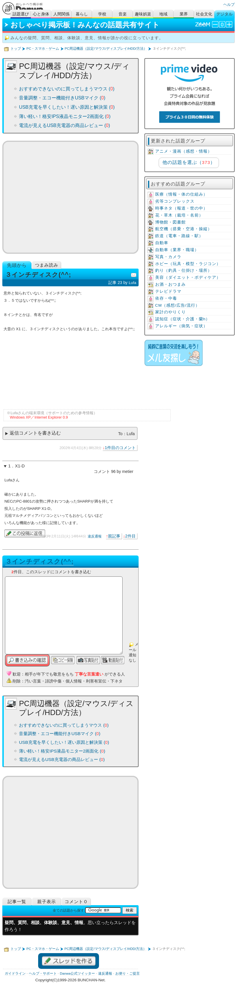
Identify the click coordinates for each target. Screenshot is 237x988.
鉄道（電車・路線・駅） (179, 236)
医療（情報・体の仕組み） (181, 194)
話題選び (21, 14)
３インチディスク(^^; (39, 561)
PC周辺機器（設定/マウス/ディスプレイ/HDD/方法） (106, 49)
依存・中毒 (166, 298)
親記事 (114, 536)
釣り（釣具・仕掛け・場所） (183, 270)
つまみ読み (46, 264)
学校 (102, 14)
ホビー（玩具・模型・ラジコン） (188, 264)
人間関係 (61, 14)
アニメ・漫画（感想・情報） (183, 151)
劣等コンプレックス (174, 201)
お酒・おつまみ (170, 284)
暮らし (82, 14)
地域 (163, 14)
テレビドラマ (168, 291)
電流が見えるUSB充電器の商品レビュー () (64, 125)
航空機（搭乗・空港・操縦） (183, 229)
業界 (184, 14)
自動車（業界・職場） (177, 250)
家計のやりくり (170, 312)
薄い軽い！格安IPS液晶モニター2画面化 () (65, 116)
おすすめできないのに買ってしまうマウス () (66, 88)
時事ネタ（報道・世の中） (181, 208)
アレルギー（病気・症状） (181, 326)
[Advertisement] (70, 197)
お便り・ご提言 (127, 973)
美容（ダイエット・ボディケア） (188, 277)
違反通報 (95, 536)
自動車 (161, 243)
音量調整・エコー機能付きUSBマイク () (62, 97)
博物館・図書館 (170, 222)
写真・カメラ (168, 257)
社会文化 (204, 14)
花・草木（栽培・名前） (179, 215)
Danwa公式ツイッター (77, 973)
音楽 (122, 14)
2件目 (130, 536)
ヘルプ (229, 4)
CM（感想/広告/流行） (177, 305)
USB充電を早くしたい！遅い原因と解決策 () (67, 107)
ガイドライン (15, 973)
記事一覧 (17, 901)
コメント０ (76, 901)
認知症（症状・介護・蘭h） (182, 319)
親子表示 (46, 901)
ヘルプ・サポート (43, 973)
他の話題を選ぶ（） (188, 162)
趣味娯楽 (143, 14)
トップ (15, 49)
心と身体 (41, 14)
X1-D (19, 466)
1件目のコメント (120, 447)
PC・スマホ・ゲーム (42, 49)
